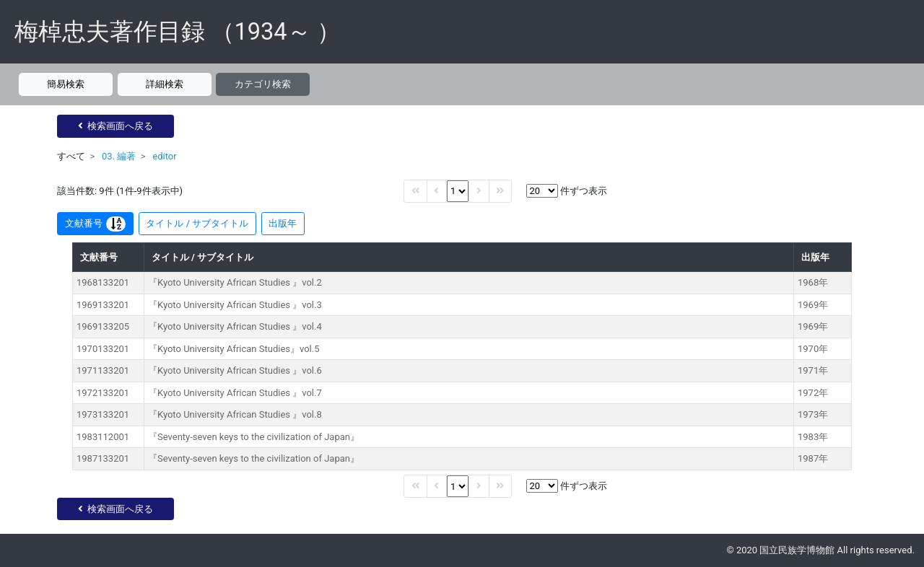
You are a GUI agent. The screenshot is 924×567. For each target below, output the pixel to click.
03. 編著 (119, 156)
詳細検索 (164, 84)
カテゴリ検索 (263, 84)
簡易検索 (65, 84)
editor (164, 156)
